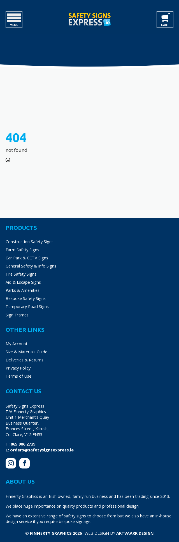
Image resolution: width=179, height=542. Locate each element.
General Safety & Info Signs (31, 266)
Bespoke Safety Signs (26, 298)
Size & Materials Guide (26, 351)
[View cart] (165, 19)
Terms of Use (18, 376)
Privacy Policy (18, 368)
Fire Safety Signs (21, 274)
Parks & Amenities (22, 290)
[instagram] (11, 463)
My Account (16, 343)
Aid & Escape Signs (23, 282)
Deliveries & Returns (24, 360)
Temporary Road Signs (27, 306)
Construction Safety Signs (30, 241)
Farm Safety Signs (22, 249)
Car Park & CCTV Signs (27, 258)
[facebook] (24, 463)
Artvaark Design (135, 533)
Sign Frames (17, 315)
